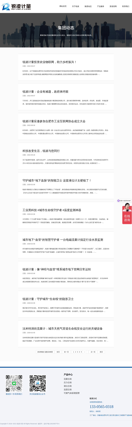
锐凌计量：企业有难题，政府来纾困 (45, 91)
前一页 (66, 352)
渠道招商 (113, 6)
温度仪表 (68, 389)
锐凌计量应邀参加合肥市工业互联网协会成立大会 (54, 121)
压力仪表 (68, 382)
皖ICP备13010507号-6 (51, 424)
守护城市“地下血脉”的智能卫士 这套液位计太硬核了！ (57, 180)
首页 (58, 352)
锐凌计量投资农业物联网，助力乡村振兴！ (50, 62)
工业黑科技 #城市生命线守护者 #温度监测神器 (52, 210)
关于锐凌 (75, 6)
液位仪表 (68, 386)
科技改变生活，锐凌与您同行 (41, 150)
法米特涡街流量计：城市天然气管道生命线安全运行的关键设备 (63, 328)
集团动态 (88, 6)
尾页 (101, 352)
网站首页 (63, 6)
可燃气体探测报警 (72, 393)
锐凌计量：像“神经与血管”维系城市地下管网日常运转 (57, 269)
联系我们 (125, 6)
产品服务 (100, 6)
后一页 (93, 352)
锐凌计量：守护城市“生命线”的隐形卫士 (48, 299)
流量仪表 (68, 379)
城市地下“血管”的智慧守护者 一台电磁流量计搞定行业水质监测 (63, 239)
